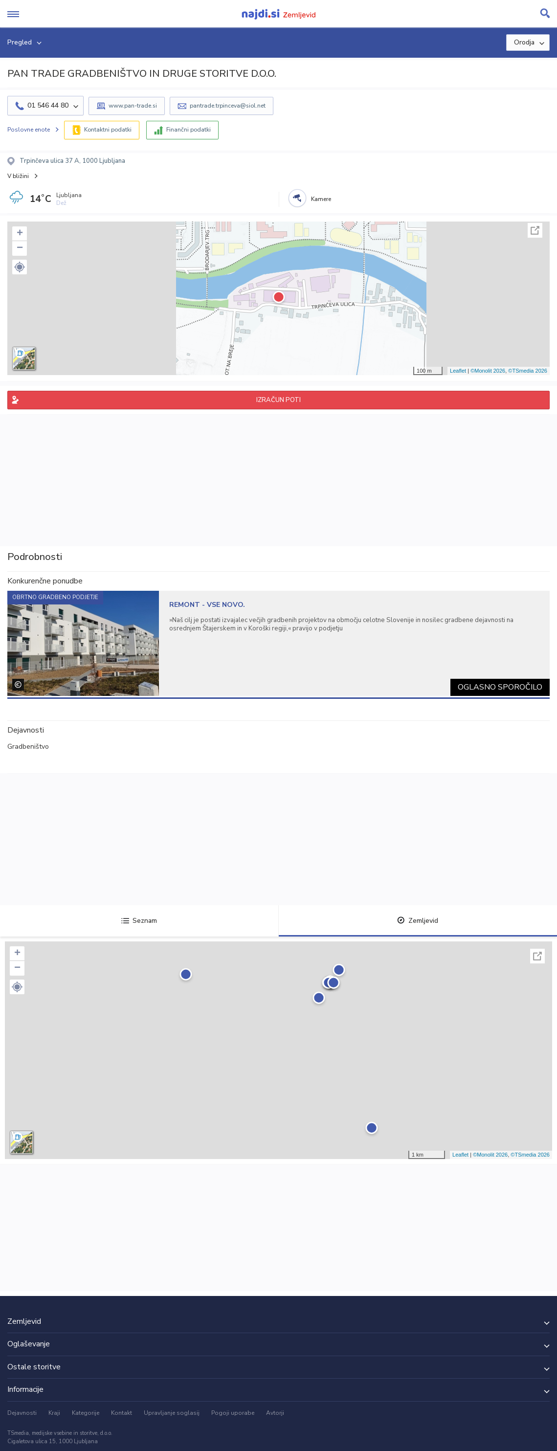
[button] (19, 267)
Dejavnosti (22, 1413)
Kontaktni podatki (108, 130)
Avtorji (275, 1413)
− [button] (20, 248)
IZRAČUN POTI (278, 400)
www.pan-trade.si (133, 106)
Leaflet (458, 371)
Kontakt (121, 1413)
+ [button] (20, 233)
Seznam (139, 920)
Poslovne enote (28, 130)
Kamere (321, 199)
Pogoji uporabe (232, 1413)
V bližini (18, 176)
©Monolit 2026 (487, 371)
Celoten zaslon (535, 230)
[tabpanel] (278, 643)
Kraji (54, 1413)
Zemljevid (417, 920)
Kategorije (85, 1413)
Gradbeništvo (28, 746)
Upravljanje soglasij (172, 1413)
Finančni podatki (188, 130)
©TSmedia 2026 (527, 371)
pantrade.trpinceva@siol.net (228, 106)
